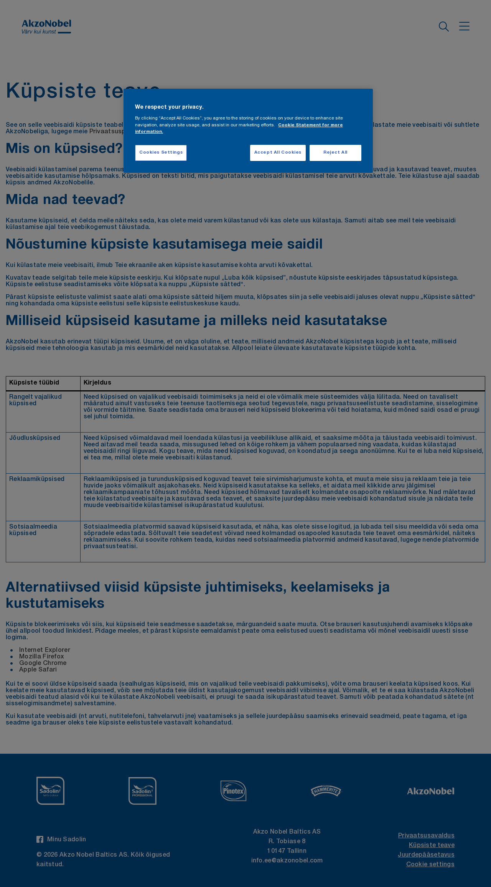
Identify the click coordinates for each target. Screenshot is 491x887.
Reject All (335, 153)
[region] (248, 131)
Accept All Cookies (278, 153)
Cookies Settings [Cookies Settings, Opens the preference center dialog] (161, 153)
